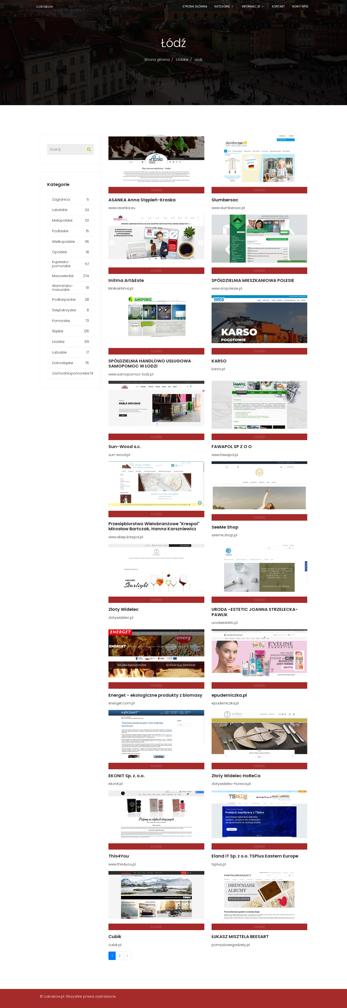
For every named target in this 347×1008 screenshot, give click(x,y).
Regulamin (274, 996)
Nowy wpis (300, 6)
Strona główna (194, 6)
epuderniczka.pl (225, 703)
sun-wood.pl (119, 454)
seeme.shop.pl (224, 535)
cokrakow (44, 6)
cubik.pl (114, 944)
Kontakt (278, 6)
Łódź (198, 59)
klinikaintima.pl (120, 288)
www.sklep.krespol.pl (125, 537)
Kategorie (222, 6)
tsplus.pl (219, 864)
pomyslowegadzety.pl (231, 944)
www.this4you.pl (122, 864)
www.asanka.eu (121, 207)
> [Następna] (127, 955)
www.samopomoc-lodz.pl (130, 374)
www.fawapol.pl (225, 454)
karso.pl (218, 369)
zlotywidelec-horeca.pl (231, 783)
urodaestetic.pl (225, 622)
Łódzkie (182, 59)
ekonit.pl (115, 783)
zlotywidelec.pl (120, 617)
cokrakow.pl (54, 996)
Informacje (251, 6)
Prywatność (297, 996)
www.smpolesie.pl (227, 288)
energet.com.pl (121, 703)
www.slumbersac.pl (228, 207)
